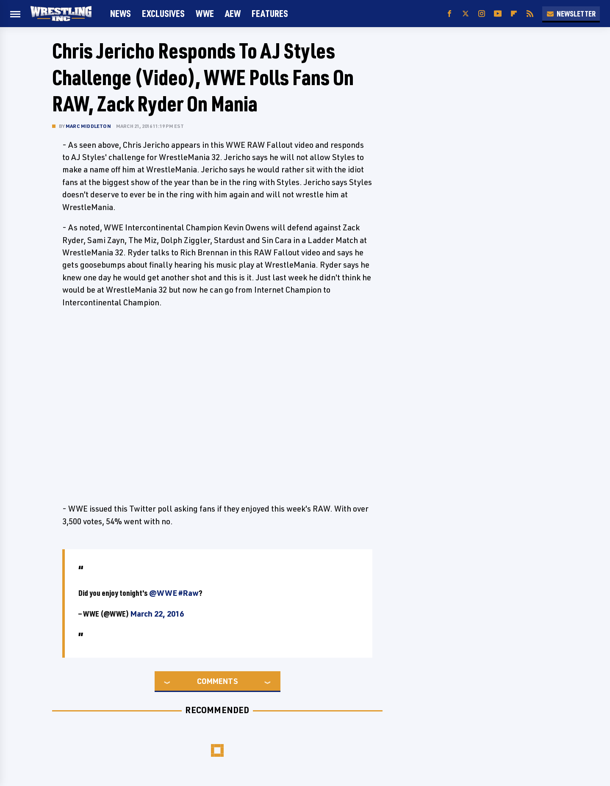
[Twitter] (465, 13)
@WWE (163, 593)
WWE (205, 13)
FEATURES (270, 13)
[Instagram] (481, 13)
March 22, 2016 (157, 614)
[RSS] (530, 13)
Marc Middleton (88, 126)
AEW (233, 13)
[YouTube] (498, 13)
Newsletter (571, 13)
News (120, 13)
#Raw (188, 593)
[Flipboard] (514, 13)
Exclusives (163, 13)
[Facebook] (449, 13)
